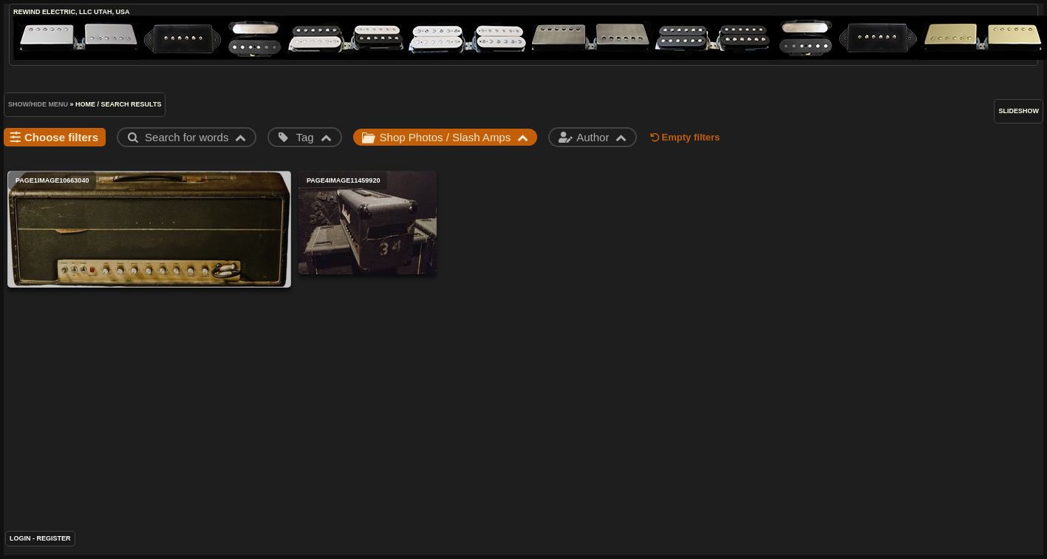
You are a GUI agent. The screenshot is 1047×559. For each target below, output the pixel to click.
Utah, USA (111, 12)
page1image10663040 (149, 229)
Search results (131, 104)
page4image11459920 (368, 222)
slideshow (1018, 111)
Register (54, 538)
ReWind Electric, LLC (52, 12)
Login (20, 538)
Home (85, 104)
